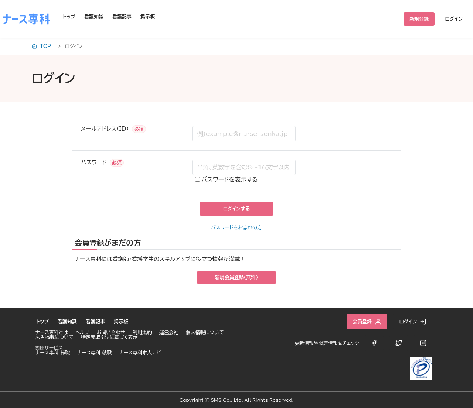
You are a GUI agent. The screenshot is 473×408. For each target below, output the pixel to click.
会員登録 (367, 321)
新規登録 (419, 19)
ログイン (454, 19)
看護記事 (122, 16)
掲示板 (147, 16)
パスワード (94, 162)
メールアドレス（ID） (105, 128)
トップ (69, 16)
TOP (41, 46)
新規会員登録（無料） (236, 277)
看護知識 (93, 16)
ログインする (236, 208)
